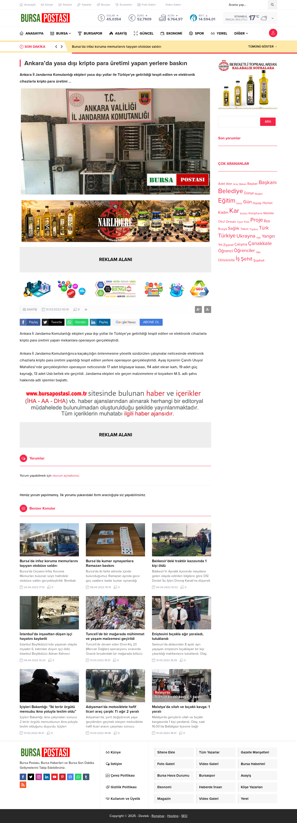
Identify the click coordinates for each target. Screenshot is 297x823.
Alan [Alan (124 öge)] (229, 184)
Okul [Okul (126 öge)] (221, 221)
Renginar (158, 816)
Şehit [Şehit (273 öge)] (246, 259)
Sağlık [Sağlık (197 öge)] (233, 228)
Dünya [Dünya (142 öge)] (249, 193)
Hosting (172, 816)
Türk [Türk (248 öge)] (264, 228)
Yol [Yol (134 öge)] (220, 245)
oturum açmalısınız (65, 476)
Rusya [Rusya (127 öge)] (222, 229)
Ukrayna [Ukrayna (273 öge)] (245, 236)
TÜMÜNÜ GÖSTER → (262, 46)
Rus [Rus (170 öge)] (267, 221)
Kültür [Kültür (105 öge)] (244, 213)
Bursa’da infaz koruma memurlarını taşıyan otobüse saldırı (116, 47)
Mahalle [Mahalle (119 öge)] (268, 213)
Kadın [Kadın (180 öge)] (223, 212)
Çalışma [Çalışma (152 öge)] (240, 244)
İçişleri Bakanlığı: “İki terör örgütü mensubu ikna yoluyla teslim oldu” (48, 709)
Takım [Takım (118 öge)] (244, 229)
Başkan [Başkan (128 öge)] (252, 183)
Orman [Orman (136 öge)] (231, 222)
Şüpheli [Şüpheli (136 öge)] (258, 260)
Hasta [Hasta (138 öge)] (257, 203)
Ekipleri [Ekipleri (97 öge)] (259, 193)
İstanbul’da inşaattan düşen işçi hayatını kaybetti (46, 636)
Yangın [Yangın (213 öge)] (268, 236)
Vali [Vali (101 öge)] (258, 237)
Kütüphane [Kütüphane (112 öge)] (255, 213)
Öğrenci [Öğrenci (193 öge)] (225, 250)
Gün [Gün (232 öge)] (247, 202)
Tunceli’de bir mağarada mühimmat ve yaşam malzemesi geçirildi (115, 636)
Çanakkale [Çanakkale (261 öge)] (260, 243)
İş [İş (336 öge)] (238, 258)
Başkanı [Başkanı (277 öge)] (268, 182)
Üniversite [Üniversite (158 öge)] (226, 260)
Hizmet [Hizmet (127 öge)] (267, 203)
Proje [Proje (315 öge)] (256, 220)
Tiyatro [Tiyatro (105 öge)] (253, 229)
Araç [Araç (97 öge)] (235, 184)
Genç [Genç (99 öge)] (239, 203)
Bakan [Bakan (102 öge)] (242, 184)
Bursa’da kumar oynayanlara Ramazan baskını (110, 563)
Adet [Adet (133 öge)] (221, 183)
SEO (184, 816)
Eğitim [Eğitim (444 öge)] (226, 200)
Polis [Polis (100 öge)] (246, 221)
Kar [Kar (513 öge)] (234, 211)
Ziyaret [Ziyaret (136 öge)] (228, 245)
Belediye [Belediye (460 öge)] (230, 191)
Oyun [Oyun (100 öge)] (240, 221)
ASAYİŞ (32, 309)
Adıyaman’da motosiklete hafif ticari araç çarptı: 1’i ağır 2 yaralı (112, 709)
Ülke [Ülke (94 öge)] (258, 252)
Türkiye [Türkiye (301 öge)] (227, 235)
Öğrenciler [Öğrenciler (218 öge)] (244, 250)
